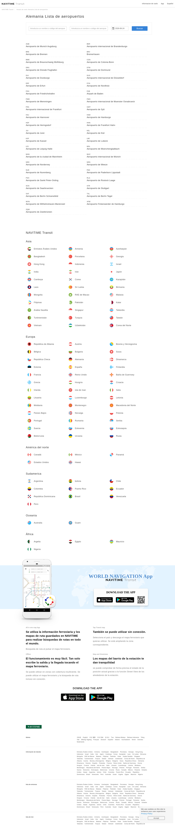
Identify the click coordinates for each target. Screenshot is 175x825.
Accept (156, 818)
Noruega (115, 767)
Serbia (143, 767)
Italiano (117, 739)
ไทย (112, 737)
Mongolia (80, 756)
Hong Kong (139, 752)
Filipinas (105, 756)
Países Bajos (106, 767)
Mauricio (133, 774)
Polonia (121, 767)
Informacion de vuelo (150, 4)
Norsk (134, 739)
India (92, 754)
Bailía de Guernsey (129, 763)
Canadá (123, 770)
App (162, 4)
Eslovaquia (94, 770)
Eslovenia (86, 770)
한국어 (107, 737)
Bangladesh (114, 752)
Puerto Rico (120, 772)
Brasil (88, 774)
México (130, 770)
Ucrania (111, 770)
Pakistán (113, 756)
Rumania (136, 767)
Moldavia (138, 765)
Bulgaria (115, 761)
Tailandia (80, 758)
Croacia (86, 765)
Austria (86, 761)
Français (96, 739)
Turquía (97, 758)
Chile (104, 772)
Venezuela (95, 774)
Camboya (108, 754)
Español (110, 739)
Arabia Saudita (127, 756)
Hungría (79, 765)
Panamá (137, 770)
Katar (119, 756)
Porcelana (123, 752)
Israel (87, 754)
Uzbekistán (118, 758)
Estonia (88, 763)
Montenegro (81, 767)
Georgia (131, 752)
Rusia (118, 770)
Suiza (121, 761)
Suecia (79, 770)
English (85, 737)
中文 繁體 (92, 737)
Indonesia (80, 754)
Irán (96, 754)
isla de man (101, 765)
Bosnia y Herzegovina (97, 761)
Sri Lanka (135, 754)
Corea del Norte (129, 758)
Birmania (143, 754)
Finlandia (102, 763)
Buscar (140, 28)
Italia (107, 765)
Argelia (120, 774)
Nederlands (80, 742)
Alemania (141, 761)
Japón (102, 754)
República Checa (130, 761)
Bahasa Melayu (120, 737)
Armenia (97, 752)
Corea (115, 754)
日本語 (79, 737)
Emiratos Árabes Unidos (85, 752)
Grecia (140, 763)
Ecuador (128, 772)
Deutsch (103, 739)
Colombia (111, 772)
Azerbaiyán (105, 752)
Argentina (92, 772)
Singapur (137, 756)
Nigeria (140, 774)
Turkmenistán (88, 758)
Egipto (127, 774)
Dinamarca (80, 763)
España (94, 763)
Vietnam (110, 758)
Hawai (85, 772)
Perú (101, 774)
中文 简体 (100, 737)
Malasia (98, 756)
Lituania (113, 765)
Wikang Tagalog (86, 739)
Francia (109, 763)
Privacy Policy (146, 814)
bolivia (99, 772)
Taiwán (104, 758)
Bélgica (108, 761)
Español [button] (170, 4)
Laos (129, 754)
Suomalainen (126, 739)
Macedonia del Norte (93, 767)
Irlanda (93, 765)
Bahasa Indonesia (133, 737)
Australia (108, 774)
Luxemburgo (122, 765)
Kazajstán (122, 754)
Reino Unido (118, 763)
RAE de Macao (89, 756)
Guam (115, 774)
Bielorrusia (103, 770)
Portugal (129, 767)
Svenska (140, 739)
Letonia (130, 765)
